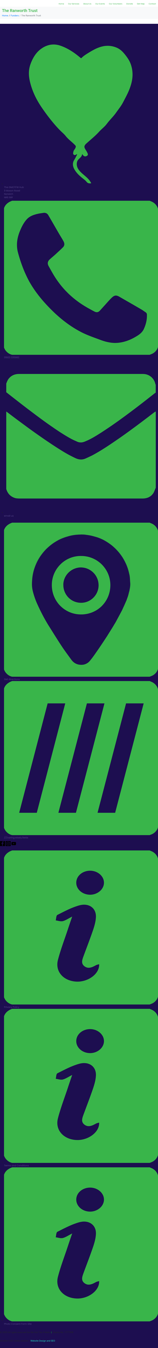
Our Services (73, 4)
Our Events (100, 4)
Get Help (141, 4)
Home (61, 4)
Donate (129, 4)
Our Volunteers (115, 4)
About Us (87, 4)
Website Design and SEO (42, 1340)
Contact (152, 4)
